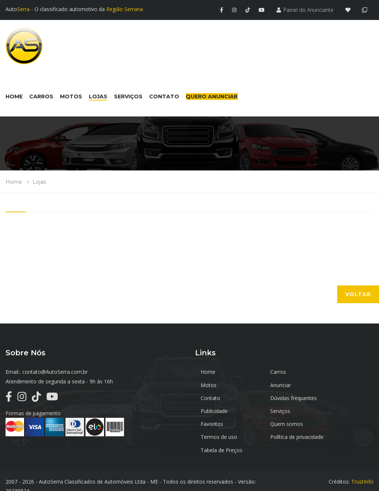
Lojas (39, 181)
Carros (268, 371)
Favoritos (330, 397)
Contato (270, 383)
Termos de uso (278, 410)
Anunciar (211, 383)
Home (14, 181)
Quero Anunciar (212, 95)
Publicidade (214, 397)
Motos (327, 371)
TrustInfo (362, 469)
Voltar (358, 293)
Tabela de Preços (221, 432)
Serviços (270, 397)
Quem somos (217, 410)
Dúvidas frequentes (342, 383)
